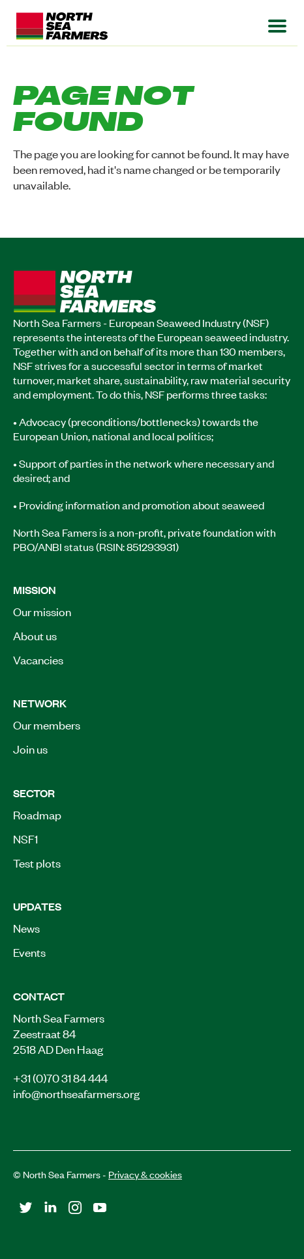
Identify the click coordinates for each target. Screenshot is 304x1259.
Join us (30, 748)
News (26, 927)
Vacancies (38, 659)
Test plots (37, 862)
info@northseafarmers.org (76, 1093)
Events (29, 951)
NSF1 (25, 838)
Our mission (42, 611)
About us (35, 635)
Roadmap (37, 814)
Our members (46, 724)
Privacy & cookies (145, 1174)
